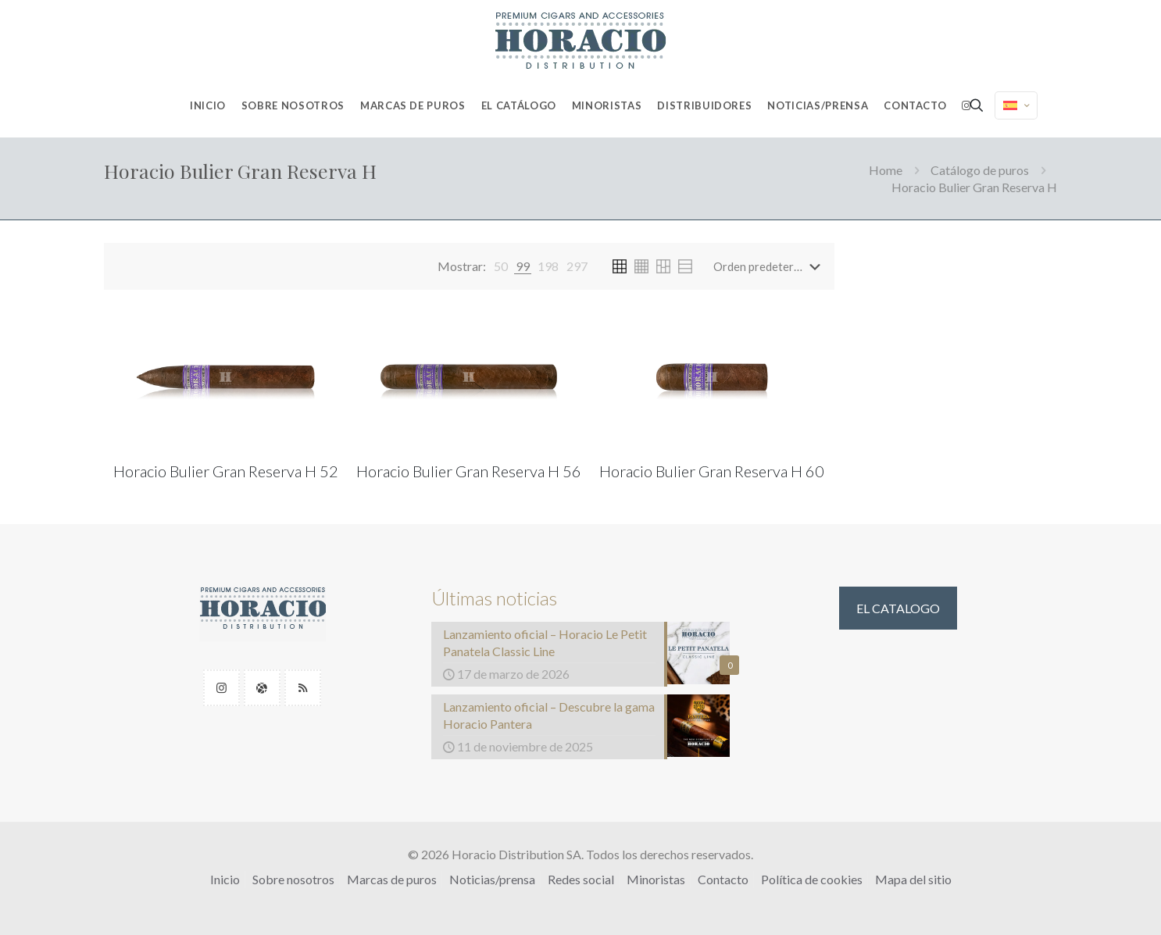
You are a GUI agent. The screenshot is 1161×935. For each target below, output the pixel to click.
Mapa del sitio (913, 879)
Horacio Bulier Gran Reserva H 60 (711, 471)
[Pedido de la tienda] (770, 266)
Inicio (225, 879)
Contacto (723, 879)
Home (885, 169)
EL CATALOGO (898, 608)
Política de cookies (812, 879)
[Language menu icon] (1016, 105)
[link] (500, 266)
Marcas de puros (392, 879)
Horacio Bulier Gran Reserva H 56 (468, 471)
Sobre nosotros (293, 879)
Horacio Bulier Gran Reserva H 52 (225, 471)
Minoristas (656, 879)
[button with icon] (221, 687)
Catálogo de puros (980, 169)
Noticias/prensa (492, 879)
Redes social (581, 879)
